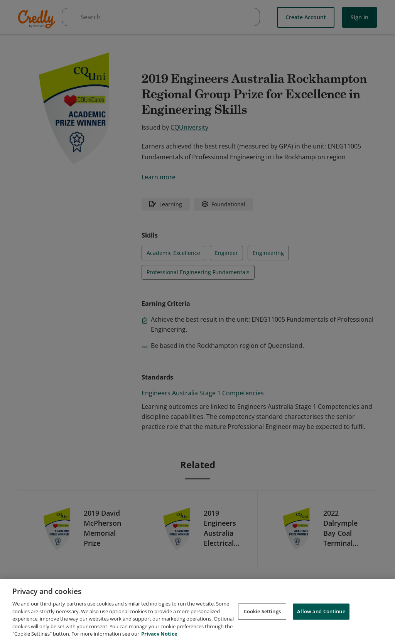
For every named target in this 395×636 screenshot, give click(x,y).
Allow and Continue (321, 618)
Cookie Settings (262, 618)
